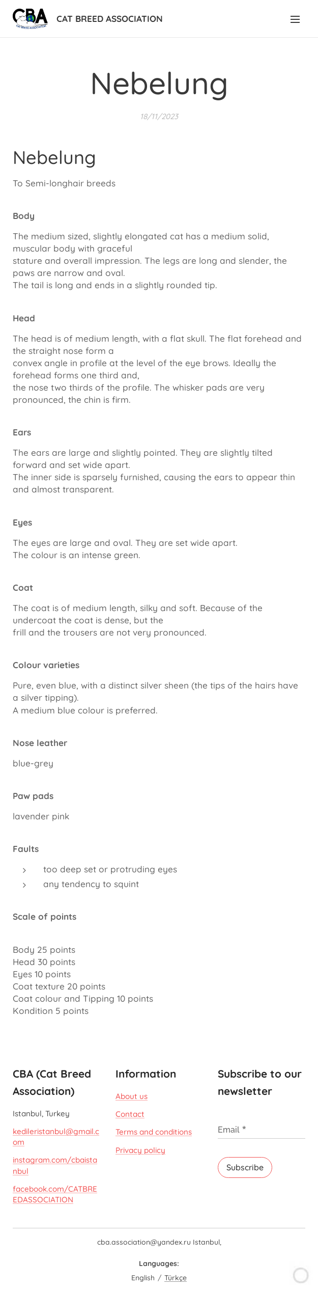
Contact (129, 1114)
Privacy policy (140, 1150)
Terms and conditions (153, 1132)
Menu (295, 19)
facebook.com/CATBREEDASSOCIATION (55, 1194)
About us (131, 1096)
